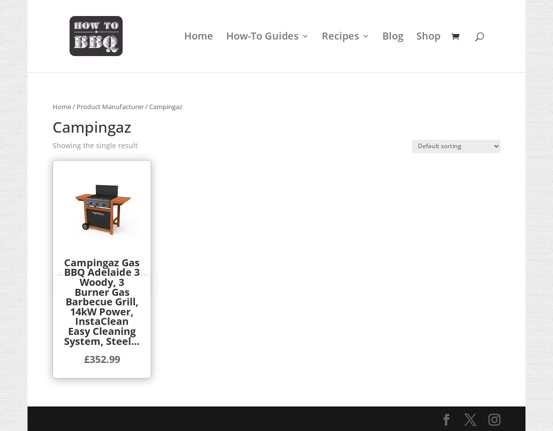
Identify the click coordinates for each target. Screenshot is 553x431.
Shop (428, 38)
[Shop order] (456, 146)
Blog (392, 38)
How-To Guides (262, 38)
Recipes (340, 38)
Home (198, 38)
